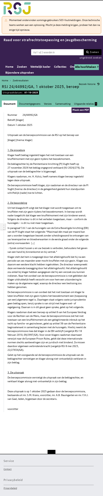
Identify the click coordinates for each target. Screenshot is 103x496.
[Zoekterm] (57, 52)
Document (9, 103)
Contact (8, 469)
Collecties (60, 67)
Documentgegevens (29, 103)
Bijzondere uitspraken (19, 72)
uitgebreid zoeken (91, 57)
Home (9, 67)
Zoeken (94, 52)
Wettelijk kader (40, 67)
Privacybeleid (10, 488)
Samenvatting (62, 103)
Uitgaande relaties (85, 104)
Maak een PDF (80, 109)
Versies (48, 103)
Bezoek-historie (87, 84)
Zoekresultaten (20, 80)
